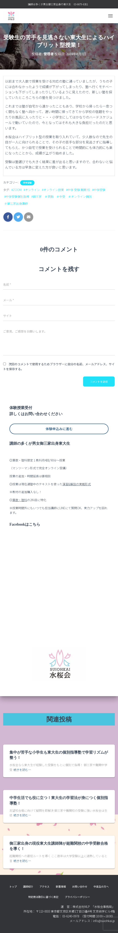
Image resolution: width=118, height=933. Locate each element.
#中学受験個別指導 (16, 196)
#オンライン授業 (53, 190)
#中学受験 (98, 190)
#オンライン (32, 190)
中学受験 (27, 182)
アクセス (44, 886)
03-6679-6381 (81, 4)
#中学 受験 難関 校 (78, 190)
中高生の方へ (101, 886)
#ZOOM (16, 190)
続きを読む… (22, 770)
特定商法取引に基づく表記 (43, 897)
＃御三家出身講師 (16, 203)
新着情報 (61, 886)
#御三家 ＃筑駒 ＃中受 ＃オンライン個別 (61, 196)
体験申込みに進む (59, 428)
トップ (13, 886)
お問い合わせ (79, 886)
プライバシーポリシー (77, 897)
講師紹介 (28, 886)
